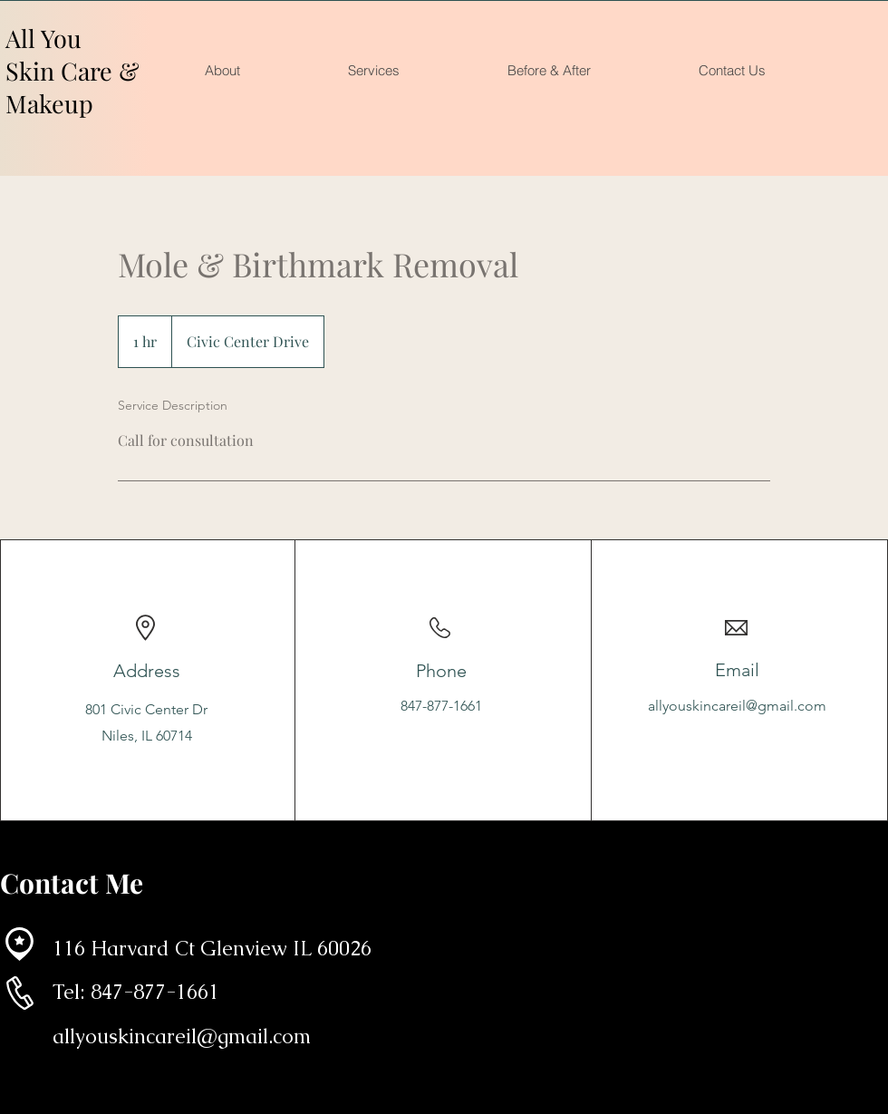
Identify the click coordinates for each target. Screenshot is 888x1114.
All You (43, 38)
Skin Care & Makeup (72, 87)
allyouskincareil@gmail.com (737, 705)
